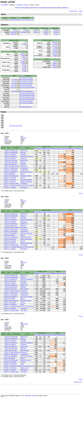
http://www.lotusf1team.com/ (26, 19)
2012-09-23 (9, 176)
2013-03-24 (9, 216)
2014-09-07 (9, 298)
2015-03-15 (9, 337)
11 (4, 170)
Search (26, 5)
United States (16, 185)
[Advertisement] (41, 389)
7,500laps (54, 65)
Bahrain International (27, 156)
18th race (13, 87)
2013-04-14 (9, 218)
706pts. (55, 63)
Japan (14, 178)
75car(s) (54, 50)
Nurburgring (24, 229)
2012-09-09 (9, 174)
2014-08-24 (9, 296)
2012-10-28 (9, 181)
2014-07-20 (9, 293)
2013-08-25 (9, 233)
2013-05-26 (9, 223)
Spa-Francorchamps (27, 172)
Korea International (26, 179)
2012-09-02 (9, 172)
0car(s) (15, 30)
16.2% (55, 44)
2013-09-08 (9, 235)
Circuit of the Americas (27, 185)
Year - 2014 (5, 258)
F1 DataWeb (4, 5)
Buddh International (26, 181)
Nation (66, 7)
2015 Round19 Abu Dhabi (27, 93)
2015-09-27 (9, 362)
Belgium (15, 172)
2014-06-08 (9, 287)
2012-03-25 (9, 152)
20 (4, 187)
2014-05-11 (9, 283)
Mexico (15, 368)
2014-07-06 (9, 291)
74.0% (55, 61)
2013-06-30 (9, 227)
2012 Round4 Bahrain (26, 85)
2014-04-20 (9, 281)
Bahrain (15, 156)
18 (4, 183)
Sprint (29, 7)
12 (4, 172)
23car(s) (54, 46)
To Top (80, 193)
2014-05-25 (9, 285)
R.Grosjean (37, 148)
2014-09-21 (9, 300)
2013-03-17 (9, 214)
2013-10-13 (9, 241)
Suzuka (23, 178)
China (14, 154)
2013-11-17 (9, 247)
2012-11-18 (9, 185)
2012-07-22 (9, 168)
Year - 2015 (5, 319)
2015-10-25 (9, 366)
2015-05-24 (9, 346)
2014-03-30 (9, 277)
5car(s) (22, 61)
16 (4, 179)
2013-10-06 (9, 239)
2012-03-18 (9, 150)
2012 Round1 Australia (26, 77)
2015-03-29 (9, 339)
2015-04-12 (9, 340)
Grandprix (51, 7)
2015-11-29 (9, 372)
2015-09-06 (9, 358)
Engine (46, 7)
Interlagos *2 (24, 370)
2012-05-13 (9, 158)
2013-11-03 (9, 245)
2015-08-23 (9, 356)
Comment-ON (73, 11)
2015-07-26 (9, 354)
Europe (15, 164)
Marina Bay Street (26, 176)
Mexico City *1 (25, 368)
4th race (13, 85)
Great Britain (13, 19)
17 (4, 181)
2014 (17, 126)
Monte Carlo (24, 160)
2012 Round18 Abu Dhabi (27, 87)
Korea (14, 179)
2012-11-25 (9, 187)
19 (4, 185)
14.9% (55, 48)
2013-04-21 (9, 220)
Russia (15, 304)
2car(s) (22, 53)
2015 (20, 126)
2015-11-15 (9, 370)
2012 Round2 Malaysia (26, 91)
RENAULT (24, 138)
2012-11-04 (9, 183)
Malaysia (15, 152)
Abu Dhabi (16, 183)
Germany (15, 168)
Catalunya (24, 158)
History (61, 7)
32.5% (55, 55)
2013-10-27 (9, 243)
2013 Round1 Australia (26, 103)
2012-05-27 (9, 160)
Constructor (19, 5)
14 (4, 176)
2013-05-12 (9, 221)
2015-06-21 (9, 350)
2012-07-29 (9, 170)
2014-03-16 (9, 275)
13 (4, 174)
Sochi (22, 304)
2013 (14, 126)
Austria (15, 289)
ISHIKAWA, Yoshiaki (31, 395)
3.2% (22, 63)
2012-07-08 (9, 166)
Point (6, 139)
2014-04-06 (9, 279)
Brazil (14, 187)
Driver (34, 7)
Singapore (16, 176)
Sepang (23, 152)
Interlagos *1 (24, 187)
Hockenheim (24, 168)
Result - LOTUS (8, 2)
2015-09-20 (9, 360)
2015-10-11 (9, 364)
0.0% (24, 44)
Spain (14, 158)
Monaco (15, 160)
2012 (11, 126)
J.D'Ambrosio (54, 148)
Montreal (23, 162)
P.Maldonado (38, 273)
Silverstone (24, 166)
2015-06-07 (9, 348)
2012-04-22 (9, 156)
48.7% (55, 52)
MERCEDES (24, 324)
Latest (80, 11)
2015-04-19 (9, 342)
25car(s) (54, 42)
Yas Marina (24, 183)
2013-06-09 (9, 225)
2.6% (22, 55)
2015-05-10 (9, 344)
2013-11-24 (9, 249)
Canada (15, 162)
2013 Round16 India (25, 107)
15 (4, 178)
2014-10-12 (9, 304)
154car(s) (13, 32)
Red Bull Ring (25, 289)
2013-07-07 (9, 229)
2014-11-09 (9, 308)
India (14, 181)
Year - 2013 (5, 196)
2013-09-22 (9, 237)
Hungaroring (24, 170)
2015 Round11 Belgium (26, 101)
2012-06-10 (9, 162)
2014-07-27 (9, 295)
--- (16, 89)
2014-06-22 (9, 289)
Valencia (23, 164)
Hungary (15, 170)
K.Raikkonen (45, 148)
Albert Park (24, 150)
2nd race (13, 91)
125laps (54, 67)
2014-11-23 (9, 310)
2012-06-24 (9, 164)
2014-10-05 (9, 302)
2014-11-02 (9, 306)
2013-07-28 (9, 231)
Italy (14, 174)
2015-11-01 (9, 368)
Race (16, 7)
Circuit (56, 7)
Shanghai (23, 154)
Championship (23, 7)
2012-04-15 (9, 154)
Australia (15, 150)
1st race (14, 79)
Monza (23, 174)
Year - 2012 (5, 133)
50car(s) (54, 54)
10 (4, 168)
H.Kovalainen (54, 212)
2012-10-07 (9, 178)
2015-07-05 (9, 352)
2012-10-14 (9, 179)
